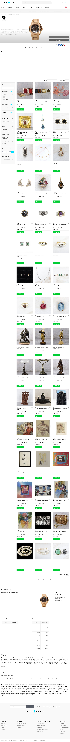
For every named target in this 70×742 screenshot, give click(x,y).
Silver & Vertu (8, 121)
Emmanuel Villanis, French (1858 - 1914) (59, 378)
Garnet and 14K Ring (21, 316)
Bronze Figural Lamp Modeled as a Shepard (41, 378)
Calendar (18, 7)
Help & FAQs (62, 731)
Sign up (66, 2)
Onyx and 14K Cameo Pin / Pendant (60, 316)
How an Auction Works (64, 727)
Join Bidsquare (19, 727)
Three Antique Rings (21, 285)
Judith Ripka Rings (56, 562)
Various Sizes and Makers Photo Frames (41, 102)
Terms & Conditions (34, 740)
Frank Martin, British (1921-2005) (41, 531)
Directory (25, 7)
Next (54, 579)
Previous (32, 579)
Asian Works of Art (58, 11)
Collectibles (7, 143)
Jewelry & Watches (32, 11)
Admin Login (39, 727)
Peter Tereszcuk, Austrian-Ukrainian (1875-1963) (24, 378)
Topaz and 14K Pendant (39, 316)
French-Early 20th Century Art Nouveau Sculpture (58, 348)
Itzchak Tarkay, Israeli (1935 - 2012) (59, 500)
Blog (31, 7)
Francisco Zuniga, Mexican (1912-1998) (41, 440)
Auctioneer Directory (21, 725)
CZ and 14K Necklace (39, 285)
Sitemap (61, 729)
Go (12, 151)
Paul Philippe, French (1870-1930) (41, 347)
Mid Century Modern (44, 11)
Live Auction (7, 107)
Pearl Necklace (37, 562)
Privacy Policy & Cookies (24, 740)
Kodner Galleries (25, 29)
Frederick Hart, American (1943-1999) (23, 409)
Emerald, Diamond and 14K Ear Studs (23, 256)
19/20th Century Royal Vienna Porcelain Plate (22, 133)
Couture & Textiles (7, 141)
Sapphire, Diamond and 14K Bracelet (42, 163)
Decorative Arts (12, 11)
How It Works (39, 7)
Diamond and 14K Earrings (22, 193)
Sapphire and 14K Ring (21, 224)
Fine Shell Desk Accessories (22, 101)
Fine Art (3, 11)
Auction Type (5, 104)
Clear (11, 91)
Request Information (41, 725)
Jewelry (7, 126)
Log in (62, 2)
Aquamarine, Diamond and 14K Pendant (41, 133)
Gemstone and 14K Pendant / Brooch (42, 193)
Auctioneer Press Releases (42, 729)
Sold (8, 97)
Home (2, 14)
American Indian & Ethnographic (7, 138)
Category (4, 112)
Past (5, 14)
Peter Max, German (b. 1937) (22, 500)
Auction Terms (63, 725)
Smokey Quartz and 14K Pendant (59, 193)
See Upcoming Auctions (21, 723)
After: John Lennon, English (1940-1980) (23, 470)
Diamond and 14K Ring (39, 255)
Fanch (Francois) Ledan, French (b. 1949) (41, 501)
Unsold (8, 99)
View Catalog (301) (57, 40)
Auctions (3, 7)
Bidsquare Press (4, 725)
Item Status (5, 91)
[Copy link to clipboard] (57, 45)
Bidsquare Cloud (40, 731)
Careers (2, 727)
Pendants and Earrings (57, 285)
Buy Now (10, 7)
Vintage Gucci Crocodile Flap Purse (59, 531)
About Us (3, 723)
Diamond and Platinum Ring (40, 224)
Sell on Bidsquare (40, 723)
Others (67, 11)
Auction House (5, 156)
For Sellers (47, 7)
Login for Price (20, 109)
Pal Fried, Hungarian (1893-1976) (23, 439)
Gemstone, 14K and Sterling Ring (59, 224)
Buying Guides (62, 733)
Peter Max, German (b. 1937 (58, 469)
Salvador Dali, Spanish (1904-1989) (59, 439)
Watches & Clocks (7, 134)
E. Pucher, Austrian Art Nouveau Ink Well (42, 409)
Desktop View (42, 740)
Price (3, 148)
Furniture (22, 11)
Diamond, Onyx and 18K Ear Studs (59, 132)
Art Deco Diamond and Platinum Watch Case (23, 164)
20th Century (7, 129)
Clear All (12, 85)
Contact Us (3, 729)
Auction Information (39, 47)
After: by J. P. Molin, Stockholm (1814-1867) (23, 348)
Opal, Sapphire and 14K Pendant (59, 163)
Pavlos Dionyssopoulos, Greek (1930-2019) (60, 409)
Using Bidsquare (63, 723)
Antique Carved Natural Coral (58, 101)
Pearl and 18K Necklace (21, 562)
